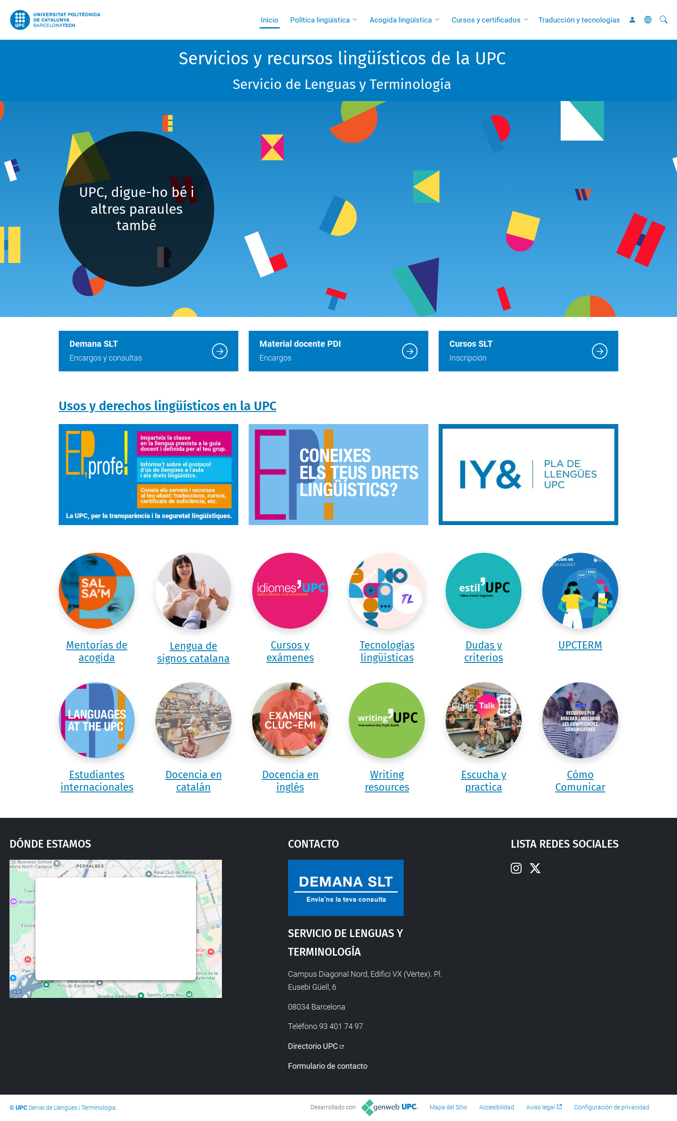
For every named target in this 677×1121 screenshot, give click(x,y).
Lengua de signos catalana (193, 652)
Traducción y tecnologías (579, 20)
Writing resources (387, 781)
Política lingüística (320, 20)
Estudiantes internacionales (96, 781)
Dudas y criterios (483, 651)
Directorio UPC (313, 1046)
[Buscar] (664, 19)
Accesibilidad (496, 1107)
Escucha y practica (483, 781)
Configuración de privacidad (611, 1107)
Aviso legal (540, 1107)
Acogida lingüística (401, 20)
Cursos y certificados (486, 20)
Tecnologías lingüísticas (387, 651)
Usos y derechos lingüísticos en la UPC (167, 406)
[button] (357, 20)
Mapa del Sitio (448, 1107)
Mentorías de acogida (96, 651)
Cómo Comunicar (580, 781)
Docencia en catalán (193, 781)
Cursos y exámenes (290, 651)
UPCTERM (580, 645)
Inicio (269, 20)
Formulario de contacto (327, 1065)
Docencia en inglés (290, 781)
